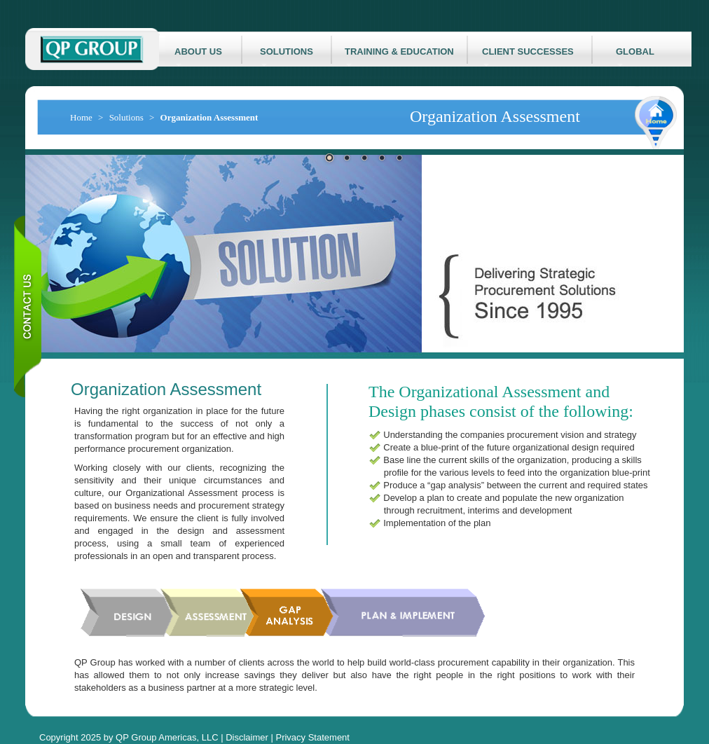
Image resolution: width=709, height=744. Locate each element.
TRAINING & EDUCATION (399, 56)
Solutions (126, 117)
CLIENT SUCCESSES (528, 56)
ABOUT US (198, 56)
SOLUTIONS (286, 56)
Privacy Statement (312, 737)
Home (81, 117)
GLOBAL (635, 56)
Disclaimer (247, 737)
